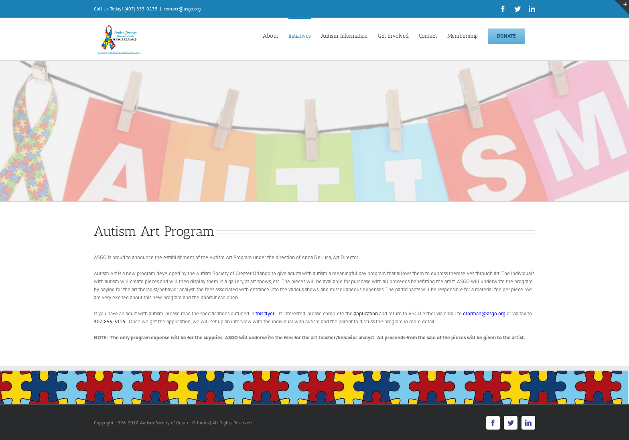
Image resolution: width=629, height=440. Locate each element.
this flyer (266, 313)
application (366, 313)
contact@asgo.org (182, 9)
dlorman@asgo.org (484, 313)
